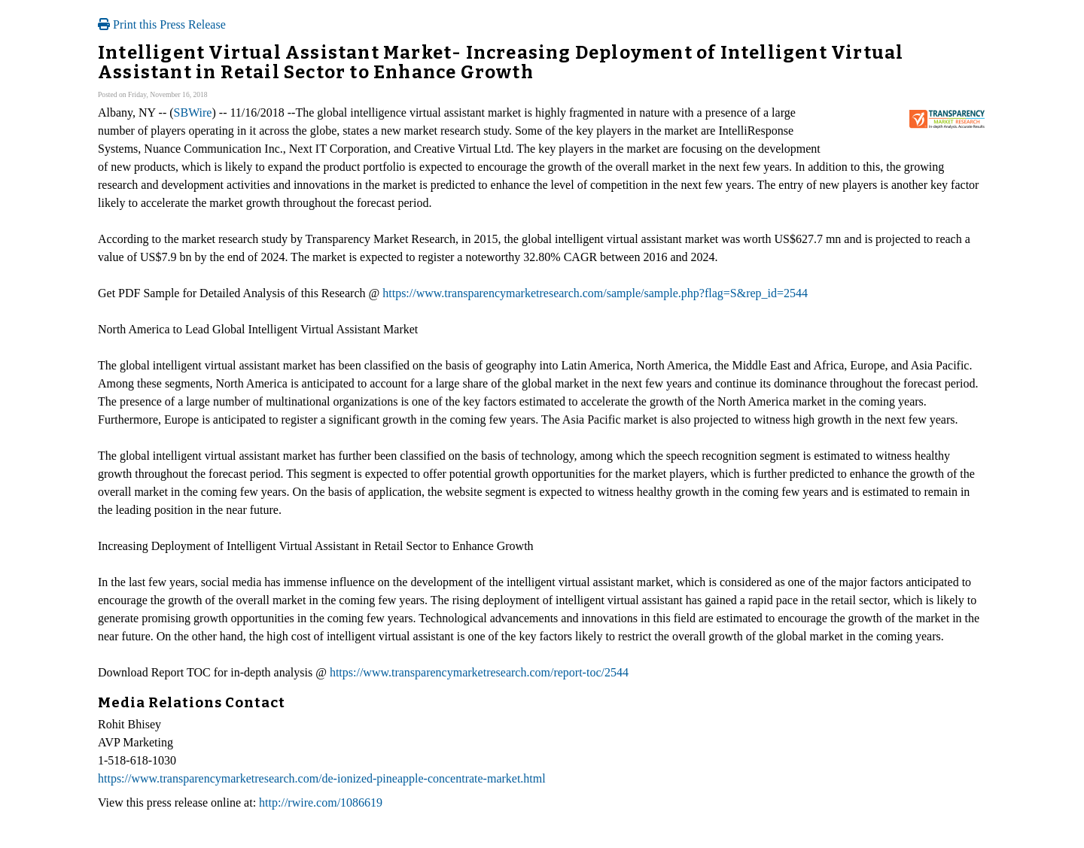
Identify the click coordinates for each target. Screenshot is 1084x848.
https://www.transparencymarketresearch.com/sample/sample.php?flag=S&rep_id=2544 (595, 293)
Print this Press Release (162, 24)
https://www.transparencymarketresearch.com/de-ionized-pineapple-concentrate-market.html (322, 778)
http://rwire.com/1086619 (320, 802)
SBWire (193, 112)
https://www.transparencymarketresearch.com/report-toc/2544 (479, 672)
